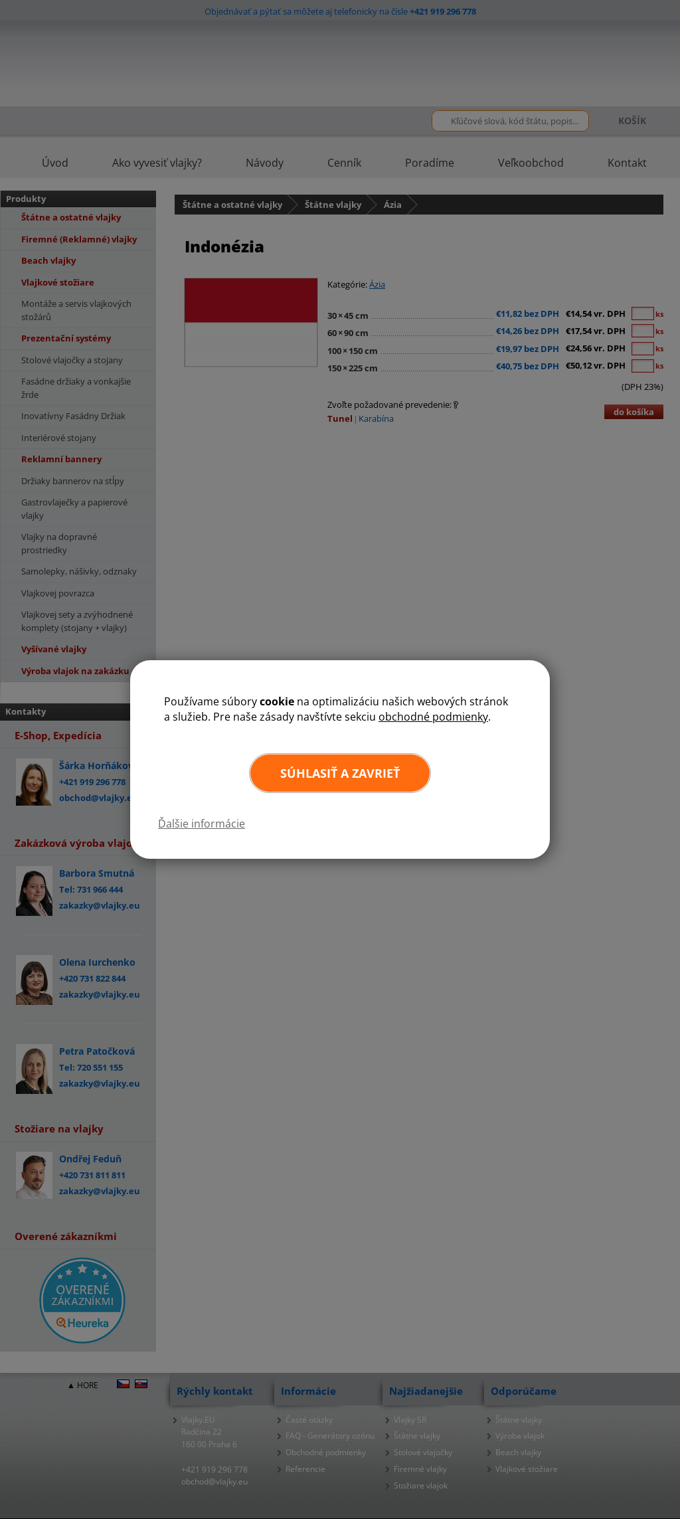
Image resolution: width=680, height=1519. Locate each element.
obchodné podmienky (433, 716)
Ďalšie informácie (201, 823)
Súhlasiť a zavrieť (340, 773)
